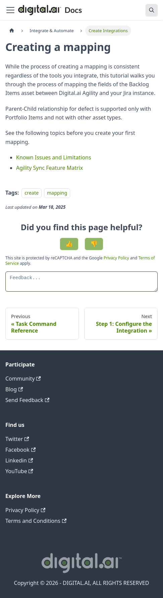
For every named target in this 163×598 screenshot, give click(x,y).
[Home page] (11, 31)
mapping (57, 193)
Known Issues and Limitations (53, 157)
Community (23, 378)
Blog (14, 389)
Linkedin (19, 460)
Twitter (17, 439)
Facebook (20, 449)
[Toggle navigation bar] (10, 10)
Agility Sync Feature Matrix (49, 167)
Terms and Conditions (35, 521)
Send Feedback (27, 400)
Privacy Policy (117, 258)
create (31, 193)
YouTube (19, 471)
